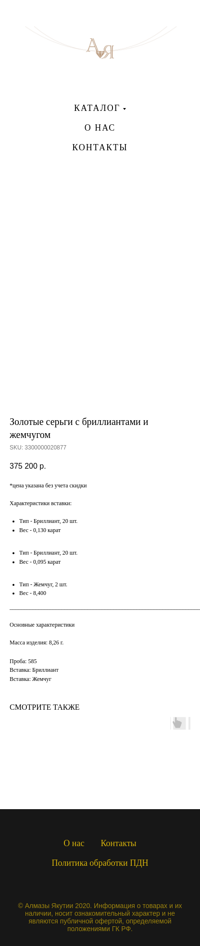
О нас (73, 843)
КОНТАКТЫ (99, 147)
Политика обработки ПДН (100, 863)
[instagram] (100, 189)
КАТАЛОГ (97, 108)
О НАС (100, 128)
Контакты (118, 843)
